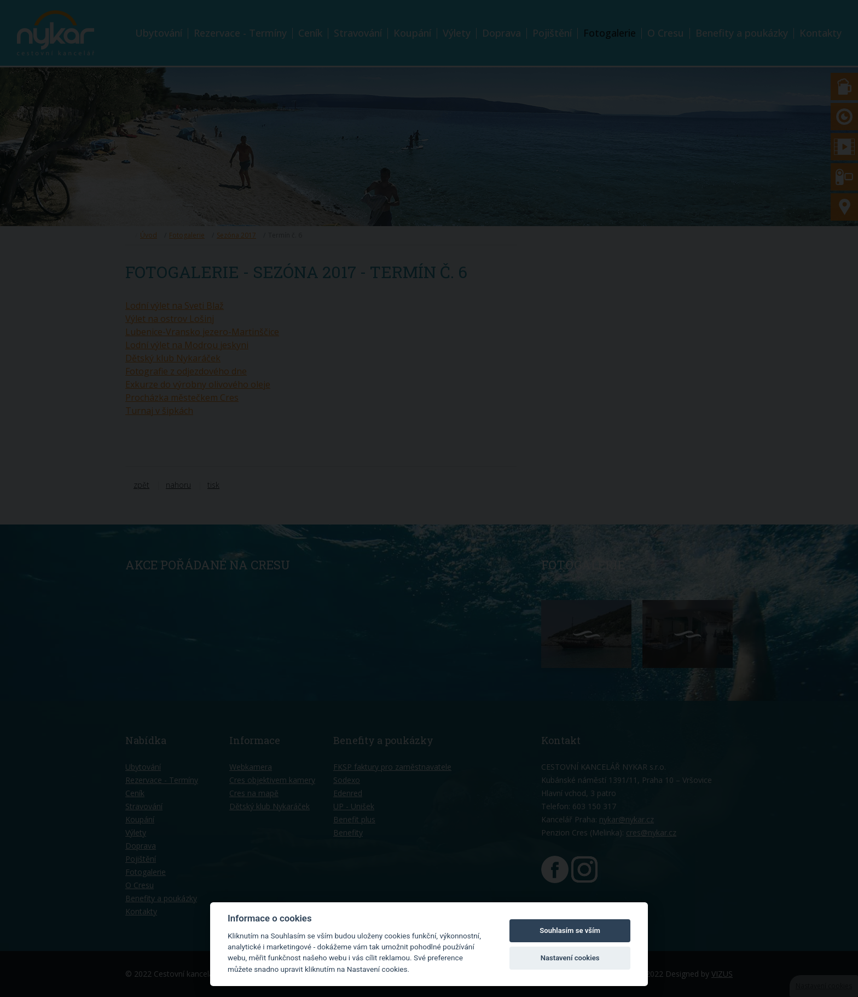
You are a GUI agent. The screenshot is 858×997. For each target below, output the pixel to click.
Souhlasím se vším (570, 930)
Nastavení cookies (570, 958)
